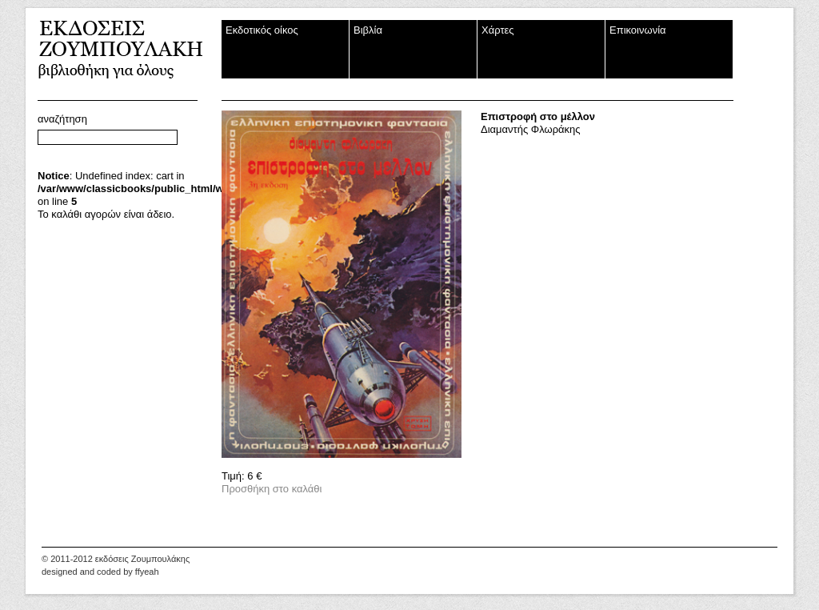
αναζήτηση (62, 119)
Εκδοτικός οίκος (262, 30)
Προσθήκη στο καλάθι (272, 489)
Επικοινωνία (637, 30)
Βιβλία (368, 30)
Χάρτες (497, 30)
